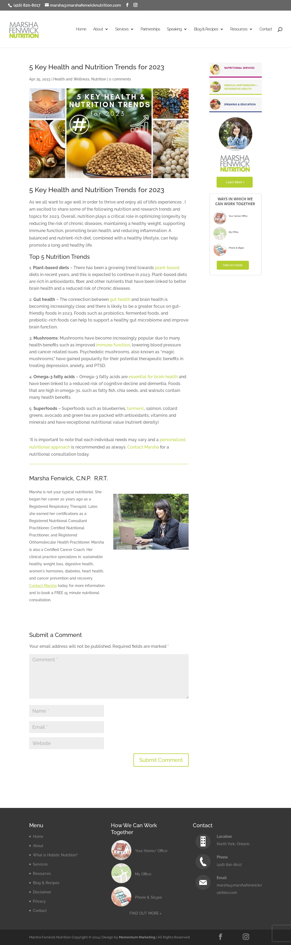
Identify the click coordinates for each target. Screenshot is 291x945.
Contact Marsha (143, 447)
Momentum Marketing (137, 937)
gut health (120, 299)
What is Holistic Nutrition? (55, 855)
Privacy (39, 901)
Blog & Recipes (206, 29)
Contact (265, 29)
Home (81, 29)
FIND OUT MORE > (145, 913)
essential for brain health (153, 376)
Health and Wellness (71, 79)
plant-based (167, 267)
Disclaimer (42, 892)
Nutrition (98, 79)
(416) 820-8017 (26, 5)
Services (121, 29)
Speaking (174, 29)
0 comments (120, 79)
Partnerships (150, 29)
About (98, 29)
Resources (238, 29)
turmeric (135, 408)
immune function (113, 344)
